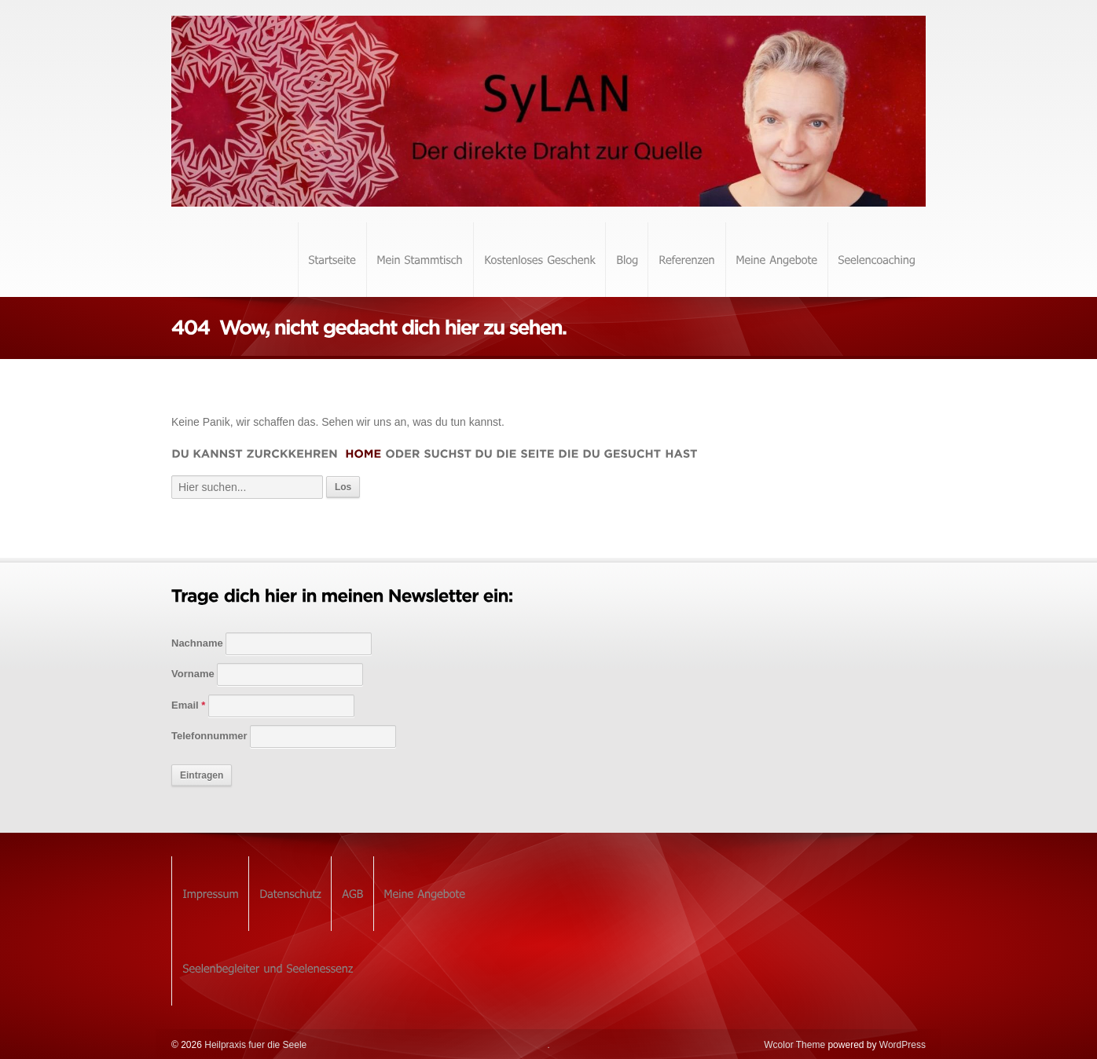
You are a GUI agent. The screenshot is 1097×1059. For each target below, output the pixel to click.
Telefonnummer (209, 736)
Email (188, 705)
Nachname (197, 643)
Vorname (193, 674)
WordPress (902, 1044)
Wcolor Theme (794, 1044)
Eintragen (201, 775)
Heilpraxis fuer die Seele (254, 1044)
